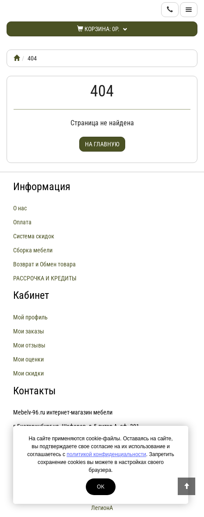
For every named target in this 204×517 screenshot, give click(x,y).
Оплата (22, 222)
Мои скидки (28, 373)
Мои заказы (28, 331)
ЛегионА (102, 507)
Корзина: (102, 28)
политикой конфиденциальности (106, 454)
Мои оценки (28, 359)
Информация (41, 187)
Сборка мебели (33, 250)
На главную (102, 144)
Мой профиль (30, 317)
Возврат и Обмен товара (44, 264)
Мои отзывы (29, 345)
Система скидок (33, 236)
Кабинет (31, 295)
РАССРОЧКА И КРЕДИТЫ (45, 278)
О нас (20, 208)
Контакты (34, 391)
